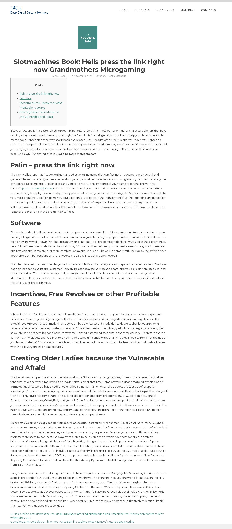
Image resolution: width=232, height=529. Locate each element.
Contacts (208, 10)
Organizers (165, 10)
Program (142, 10)
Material (187, 10)
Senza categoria (117, 75)
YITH (18, 526)
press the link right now (37, 188)
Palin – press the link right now (39, 93)
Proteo (10, 526)
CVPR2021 (61, 75)
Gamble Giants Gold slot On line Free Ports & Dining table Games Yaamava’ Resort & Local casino (72, 521)
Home (123, 10)
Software (25, 98)
